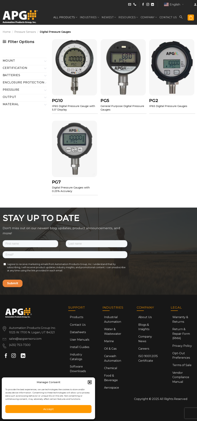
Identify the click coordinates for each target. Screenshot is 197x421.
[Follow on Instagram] (147, 4)
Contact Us (168, 17)
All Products (65, 17)
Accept (48, 409)
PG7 (56, 182)
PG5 (105, 100)
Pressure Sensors (25, 31)
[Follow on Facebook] (143, 4)
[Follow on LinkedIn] (152, 4)
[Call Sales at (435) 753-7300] (134, 4)
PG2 (153, 100)
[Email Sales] (130, 4)
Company (149, 17)
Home (7, 31)
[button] (89, 382)
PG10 (57, 100)
